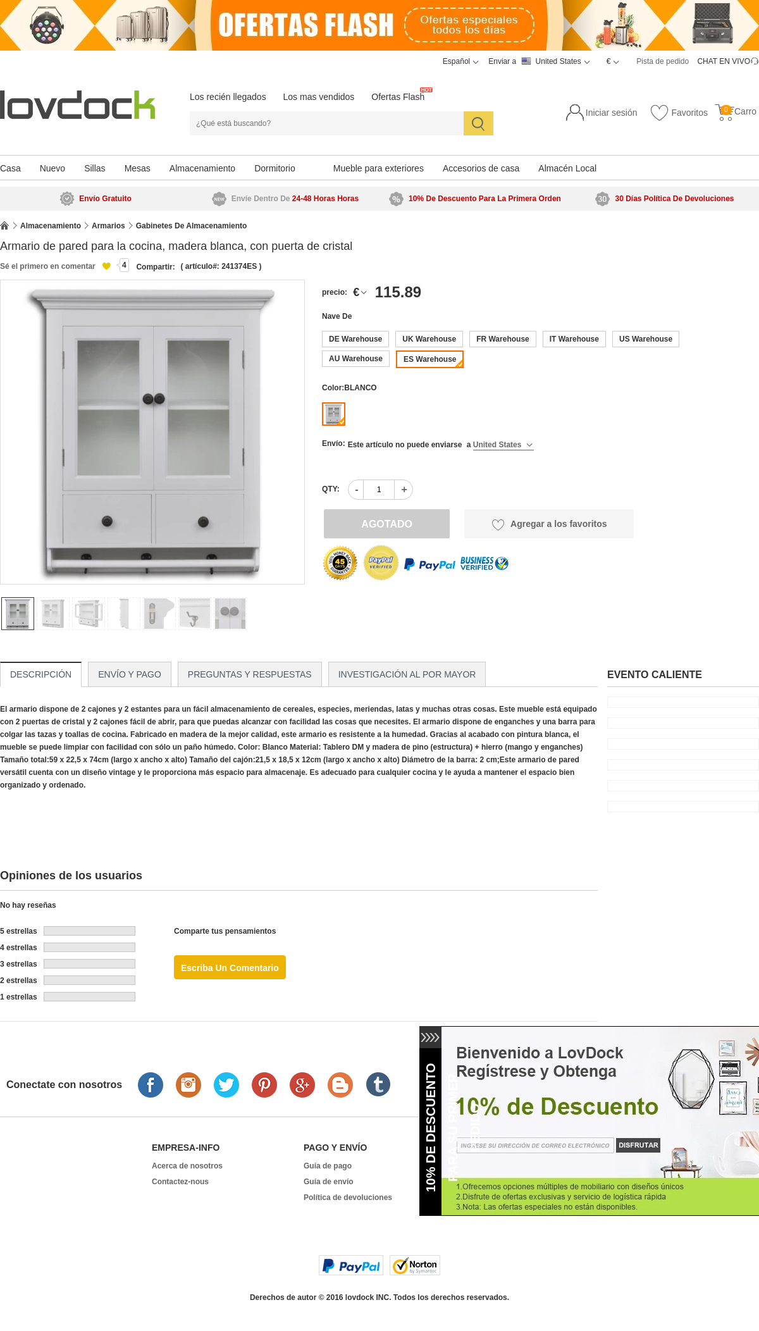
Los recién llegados (228, 97)
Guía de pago (328, 1165)
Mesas (138, 168)
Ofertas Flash (397, 97)
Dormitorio (274, 168)
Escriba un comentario (230, 968)
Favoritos (679, 113)
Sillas (94, 168)
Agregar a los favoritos (549, 524)
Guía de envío (329, 1181)
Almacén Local (567, 168)
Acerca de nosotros (187, 1165)
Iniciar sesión (612, 113)
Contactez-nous (180, 1181)
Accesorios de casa (481, 168)
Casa (10, 168)
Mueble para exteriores (378, 168)
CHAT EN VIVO (723, 61)
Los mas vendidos (319, 97)
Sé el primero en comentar (48, 266)
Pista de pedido (662, 61)
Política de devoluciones (348, 1197)
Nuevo (52, 168)
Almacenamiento (202, 168)
